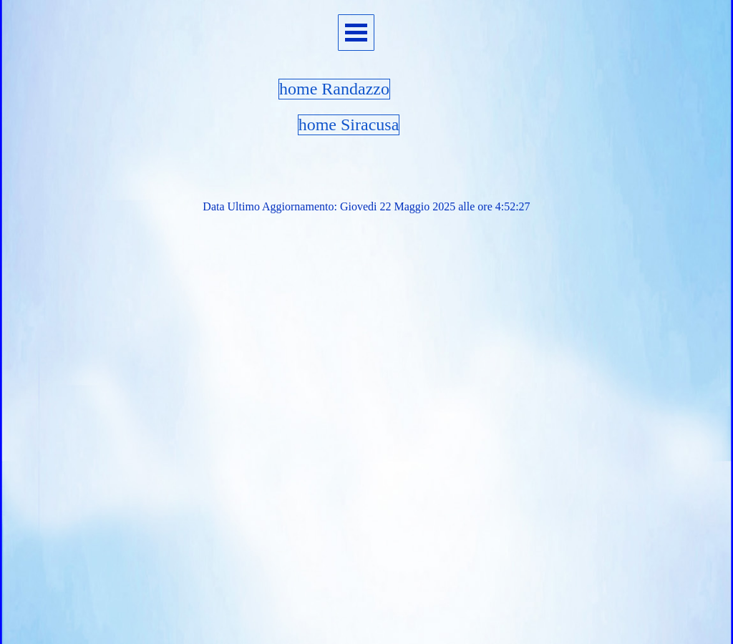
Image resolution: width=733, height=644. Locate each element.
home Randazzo (334, 88)
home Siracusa (348, 124)
